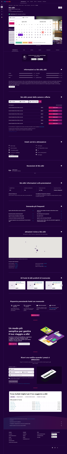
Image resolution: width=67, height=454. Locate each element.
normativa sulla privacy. (26, 383)
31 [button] (16, 39)
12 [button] (21, 32)
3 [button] (16, 29)
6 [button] (50, 27)
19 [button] (21, 34)
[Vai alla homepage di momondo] (7, 1)
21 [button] (26, 34)
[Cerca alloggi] (1, 7)
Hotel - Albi (32, 5)
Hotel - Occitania (27, 5)
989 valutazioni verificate (20, 14)
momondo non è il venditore (36, 421)
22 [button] (29, 34)
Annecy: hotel (38, 409)
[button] (2, 1)
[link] (35, 315)
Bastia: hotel (38, 403)
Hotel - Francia (21, 5)
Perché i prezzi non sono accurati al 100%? (36, 425)
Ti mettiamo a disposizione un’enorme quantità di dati (36, 423)
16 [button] (31, 32)
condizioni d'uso (20, 383)
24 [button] (16, 37)
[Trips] (1, 14)
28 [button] (26, 37)
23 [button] (31, 34)
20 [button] (24, 34)
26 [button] (21, 37)
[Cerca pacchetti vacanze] (1, 11)
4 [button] (45, 27)
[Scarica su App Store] (54, 437)
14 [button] (26, 32)
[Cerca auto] (1, 9)
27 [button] (24, 37)
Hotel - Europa (16, 5)
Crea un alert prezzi (52, 308)
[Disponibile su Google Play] (34, 59)
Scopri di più (42, 126)
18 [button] (19, 34)
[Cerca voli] (1, 5)
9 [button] (40, 29)
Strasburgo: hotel (13, 406)
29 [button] (29, 37)
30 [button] (31, 37)
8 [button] (29, 29)
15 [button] (29, 32)
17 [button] (16, 34)
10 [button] (16, 32)
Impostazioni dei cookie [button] (13, 131)
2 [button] (40, 27)
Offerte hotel (10, 5)
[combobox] (22, 369)
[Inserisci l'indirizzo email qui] (22, 375)
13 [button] (24, 32)
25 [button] (19, 37)
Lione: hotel (12, 409)
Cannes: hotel (38, 406)
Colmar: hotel (12, 403)
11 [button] (19, 32)
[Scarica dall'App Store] (40, 59)
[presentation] (40, 59)
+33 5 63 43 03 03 (12, 12)
